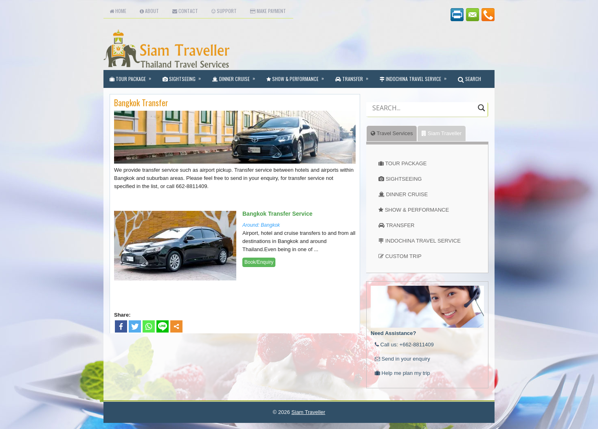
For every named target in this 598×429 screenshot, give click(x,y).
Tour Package (133, 76)
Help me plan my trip (402, 373)
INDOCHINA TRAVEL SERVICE (423, 241)
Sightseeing (184, 76)
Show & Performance (297, 76)
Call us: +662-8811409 (404, 344)
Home (118, 10)
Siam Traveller (442, 133)
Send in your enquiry (402, 359)
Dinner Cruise (236, 76)
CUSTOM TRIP (403, 256)
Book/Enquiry (258, 262)
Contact (185, 10)
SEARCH (469, 78)
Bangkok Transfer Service (277, 213)
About (149, 10)
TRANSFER (400, 225)
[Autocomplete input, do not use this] (423, 114)
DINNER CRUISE (407, 194)
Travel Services (392, 133)
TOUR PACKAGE (406, 163)
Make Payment (268, 10)
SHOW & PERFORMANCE (417, 210)
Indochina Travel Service (416, 76)
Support (224, 10)
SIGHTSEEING (404, 179)
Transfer (354, 76)
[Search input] (423, 108)
